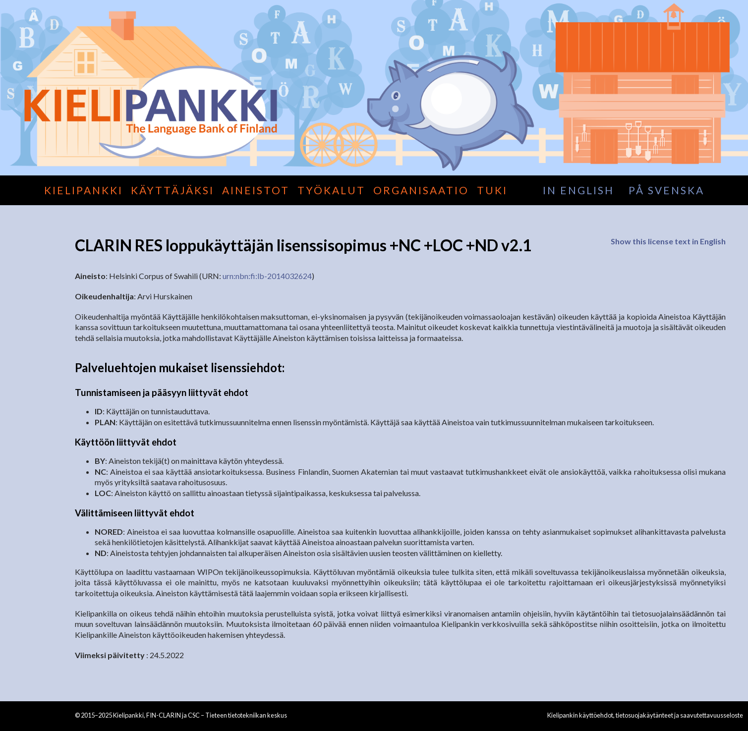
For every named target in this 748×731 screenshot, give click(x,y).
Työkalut (331, 190)
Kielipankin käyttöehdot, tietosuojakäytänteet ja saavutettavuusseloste (645, 715)
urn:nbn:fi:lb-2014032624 (267, 276)
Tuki (492, 190)
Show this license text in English (668, 241)
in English (578, 190)
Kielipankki (83, 190)
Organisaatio (421, 190)
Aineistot (255, 190)
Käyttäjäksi (172, 190)
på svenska (666, 190)
